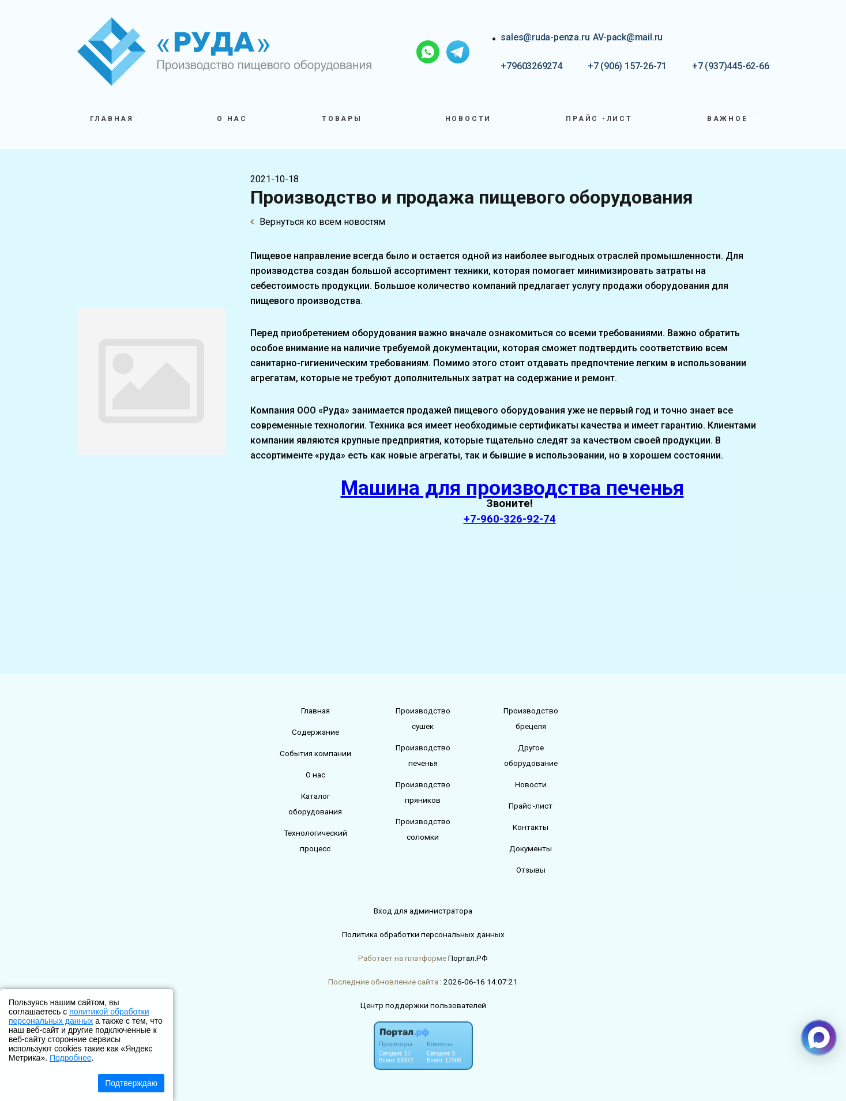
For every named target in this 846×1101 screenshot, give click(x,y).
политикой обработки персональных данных (79, 1016)
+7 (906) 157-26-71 (627, 66)
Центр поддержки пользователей (423, 1005)
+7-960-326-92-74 (510, 519)
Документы (530, 848)
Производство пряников (423, 792)
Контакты (530, 827)
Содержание (315, 731)
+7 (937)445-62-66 (730, 66)
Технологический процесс (315, 840)
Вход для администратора (423, 910)
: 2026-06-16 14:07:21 (479, 981)
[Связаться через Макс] (819, 1037)
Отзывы (531, 869)
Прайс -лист (599, 119)
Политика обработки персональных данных (423, 934)
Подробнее (71, 1057)
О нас (232, 119)
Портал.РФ (468, 958)
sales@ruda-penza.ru (545, 37)
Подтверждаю (131, 1083)
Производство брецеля (530, 718)
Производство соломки (423, 829)
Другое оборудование (531, 755)
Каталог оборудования (315, 803)
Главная (315, 710)
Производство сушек (423, 718)
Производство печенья (423, 755)
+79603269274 (531, 66)
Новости (468, 119)
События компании (315, 753)
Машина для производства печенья (512, 488)
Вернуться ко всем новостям (317, 221)
